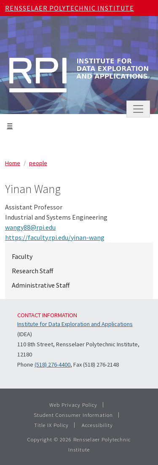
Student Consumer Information (73, 414)
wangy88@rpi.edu (30, 227)
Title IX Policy (51, 424)
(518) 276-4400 (52, 364)
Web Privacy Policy (73, 404)
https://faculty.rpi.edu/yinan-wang (54, 237)
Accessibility (97, 424)
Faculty (22, 256)
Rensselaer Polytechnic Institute (69, 8)
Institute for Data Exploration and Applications (75, 324)
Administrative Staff (41, 285)
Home (12, 163)
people (38, 163)
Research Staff (32, 270)
